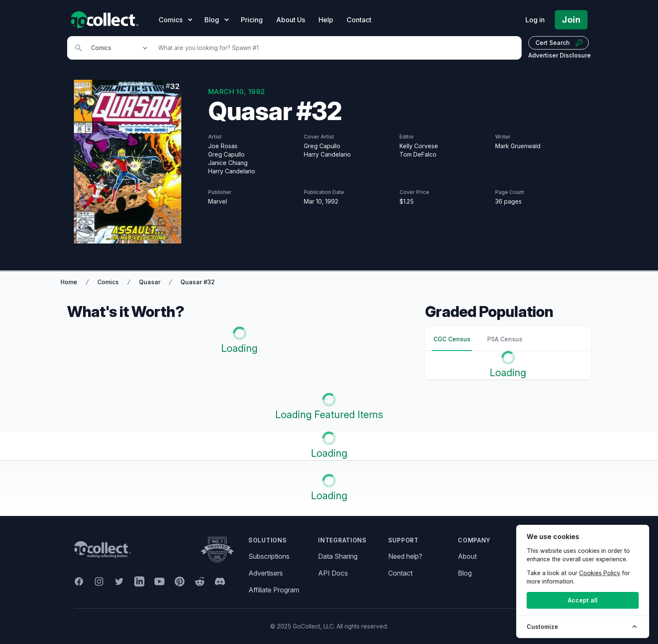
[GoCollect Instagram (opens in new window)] (99, 581)
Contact (359, 20)
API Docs (333, 573)
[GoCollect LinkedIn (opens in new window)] (139, 581)
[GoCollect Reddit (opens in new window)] (200, 581)
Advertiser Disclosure (559, 55)
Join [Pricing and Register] (571, 20)
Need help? (405, 556)
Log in (535, 20)
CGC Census (451, 339)
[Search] (335, 48)
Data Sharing (338, 556)
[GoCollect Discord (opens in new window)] (220, 581)
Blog (465, 573)
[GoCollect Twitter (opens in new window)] (119, 581)
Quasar (149, 281)
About (467, 556)
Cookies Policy (599, 572)
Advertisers (265, 573)
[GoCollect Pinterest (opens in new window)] (180, 581)
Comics (108, 281)
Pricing (252, 20)
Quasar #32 (197, 281)
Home (68, 281)
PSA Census (504, 339)
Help (326, 20)
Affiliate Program (273, 590)
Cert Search (559, 43)
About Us (290, 20)
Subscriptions (269, 556)
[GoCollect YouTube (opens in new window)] (159, 581)
